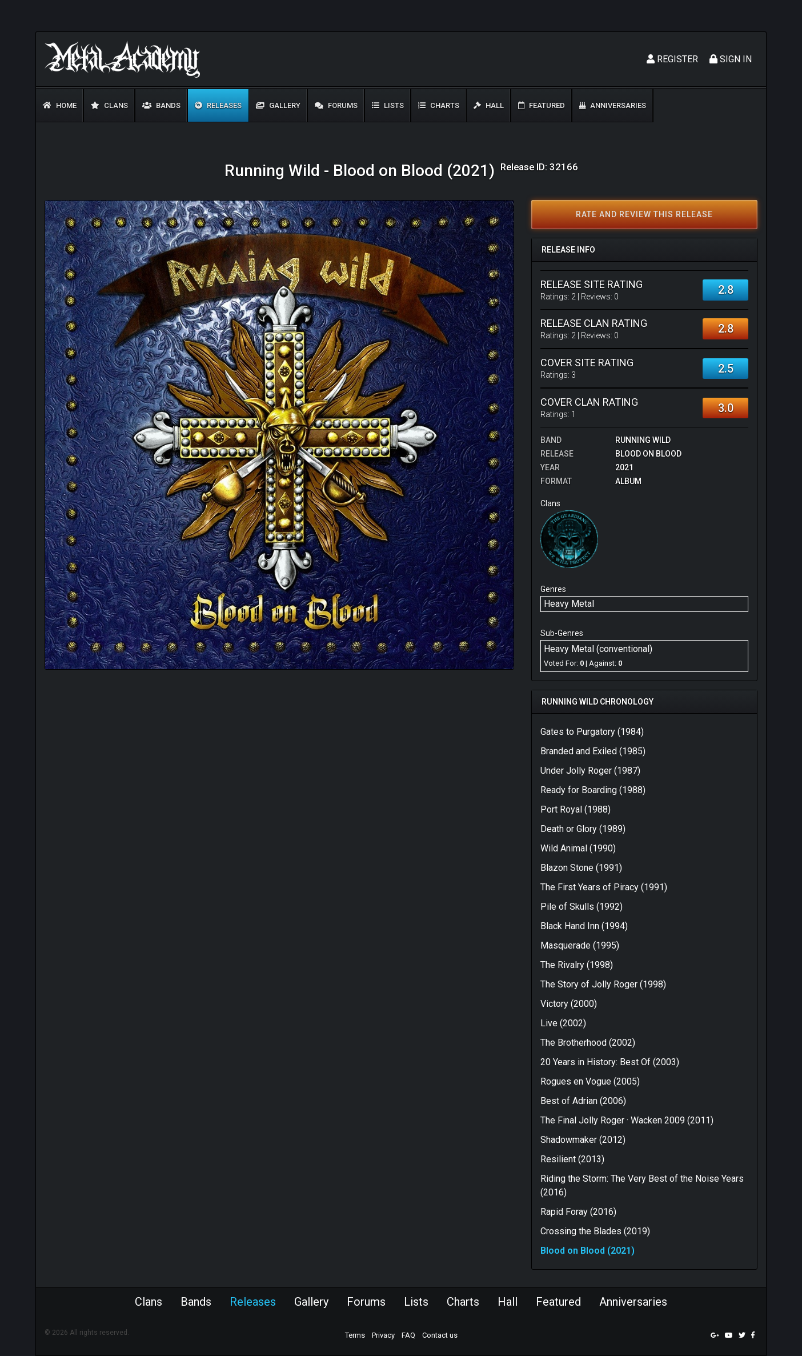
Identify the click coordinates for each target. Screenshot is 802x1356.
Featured (541, 105)
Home (60, 105)
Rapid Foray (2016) (578, 1211)
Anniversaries (612, 105)
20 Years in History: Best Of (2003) (609, 1062)
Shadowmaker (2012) (582, 1139)
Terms (355, 1335)
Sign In (730, 59)
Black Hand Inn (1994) (584, 926)
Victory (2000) (568, 1003)
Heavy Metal (569, 603)
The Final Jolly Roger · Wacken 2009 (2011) (626, 1120)
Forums (336, 105)
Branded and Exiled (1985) (592, 751)
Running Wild (643, 440)
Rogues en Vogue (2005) (590, 1081)
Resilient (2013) (572, 1159)
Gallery (278, 105)
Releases (218, 105)
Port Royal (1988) (575, 809)
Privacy (383, 1335)
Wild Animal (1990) (578, 848)
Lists (388, 105)
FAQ (408, 1335)
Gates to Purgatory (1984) (592, 731)
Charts (438, 105)
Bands (161, 105)
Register (672, 59)
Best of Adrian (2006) (583, 1100)
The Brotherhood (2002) (587, 1042)
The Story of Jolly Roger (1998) (603, 984)
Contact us (440, 1335)
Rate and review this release (644, 214)
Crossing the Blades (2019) (595, 1231)
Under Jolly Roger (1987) (590, 770)
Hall (489, 105)
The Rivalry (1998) (576, 964)
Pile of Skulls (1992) (581, 906)
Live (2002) (563, 1023)
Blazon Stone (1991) (581, 867)
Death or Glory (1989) (582, 828)
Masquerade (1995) (579, 945)
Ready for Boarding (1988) (592, 790)
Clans (109, 105)
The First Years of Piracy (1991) (603, 887)
